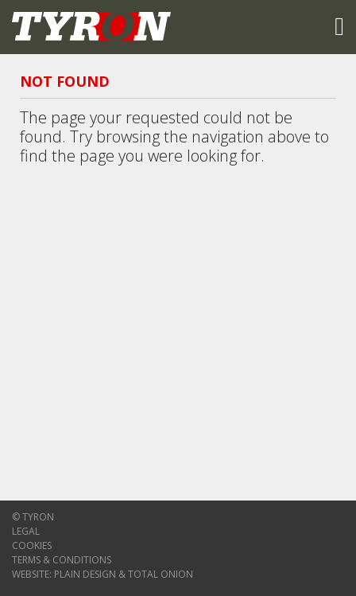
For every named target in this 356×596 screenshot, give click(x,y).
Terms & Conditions (61, 560)
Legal (26, 531)
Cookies (32, 545)
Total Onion (160, 574)
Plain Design (85, 574)
